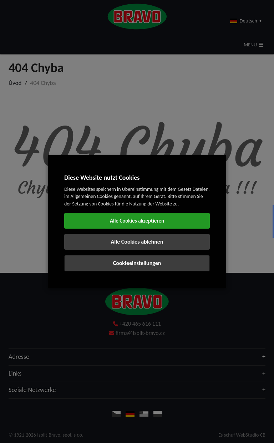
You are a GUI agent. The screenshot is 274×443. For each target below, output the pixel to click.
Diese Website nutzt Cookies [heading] (101, 178)
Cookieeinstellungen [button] (137, 263)
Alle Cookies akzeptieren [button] (137, 221)
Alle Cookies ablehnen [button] (137, 241)
